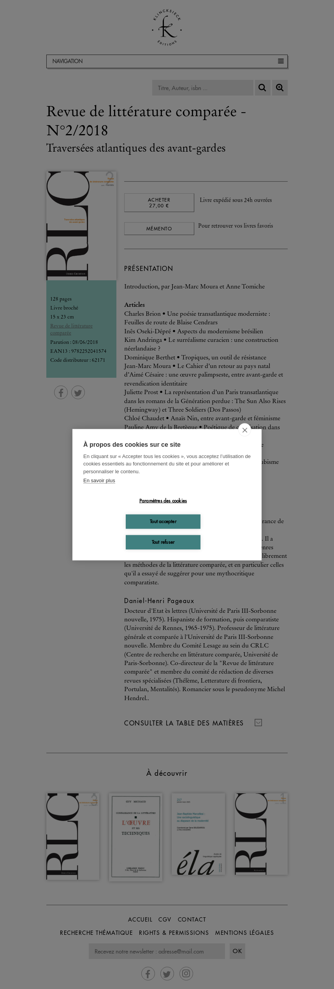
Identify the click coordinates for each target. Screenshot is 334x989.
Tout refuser (163, 542)
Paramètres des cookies (163, 501)
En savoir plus (99, 480)
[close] (244, 429)
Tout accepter (163, 521)
